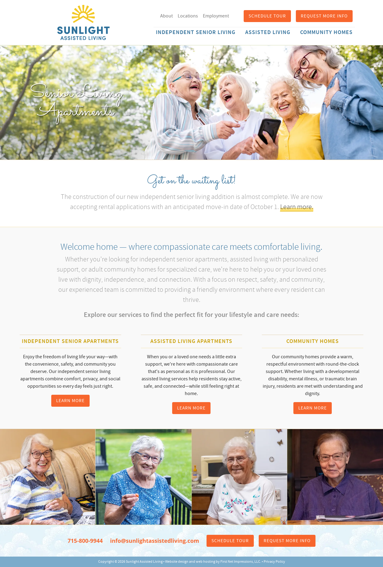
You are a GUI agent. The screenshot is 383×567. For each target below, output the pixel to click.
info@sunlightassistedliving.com (154, 540)
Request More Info (324, 16)
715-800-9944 (85, 540)
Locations (188, 15)
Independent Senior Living (195, 32)
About (166, 15)
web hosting (205, 561)
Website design (176, 561)
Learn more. (296, 207)
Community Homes (326, 32)
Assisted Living (267, 32)
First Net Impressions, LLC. (240, 561)
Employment (216, 15)
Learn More (70, 401)
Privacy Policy (274, 561)
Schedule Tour (267, 16)
